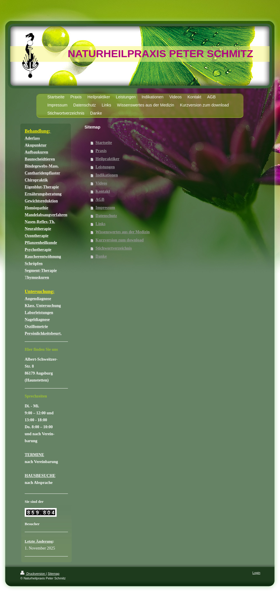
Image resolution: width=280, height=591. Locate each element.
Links (100, 224)
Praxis (101, 151)
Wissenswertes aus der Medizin (123, 232)
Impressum (105, 207)
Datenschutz (106, 216)
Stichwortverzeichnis (114, 248)
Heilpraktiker (107, 159)
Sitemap (53, 573)
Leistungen (105, 167)
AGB (100, 199)
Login (256, 572)
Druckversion (33, 573)
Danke (101, 256)
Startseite (104, 142)
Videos (101, 183)
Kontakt (103, 191)
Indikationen (107, 175)
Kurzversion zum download (120, 240)
